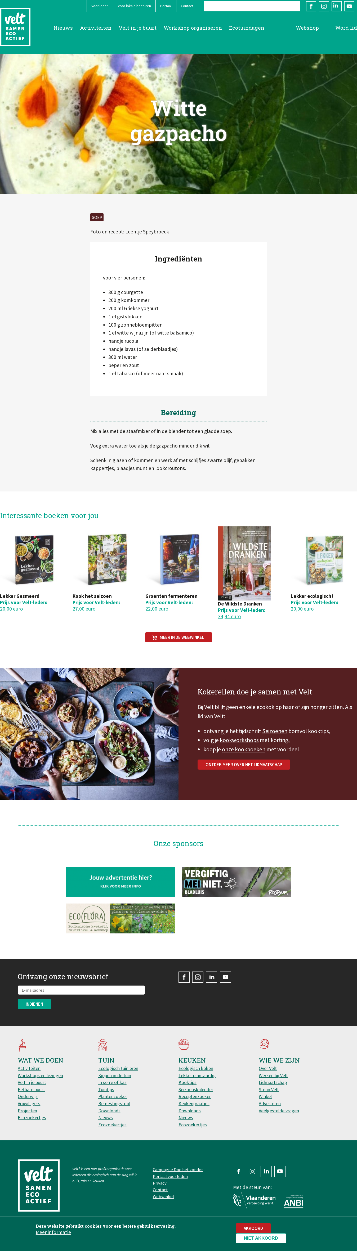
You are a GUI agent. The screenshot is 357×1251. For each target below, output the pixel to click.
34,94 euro (229, 616)
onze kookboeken (243, 753)
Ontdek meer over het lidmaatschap (244, 768)
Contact (187, 5)
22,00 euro (156, 609)
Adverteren (270, 1103)
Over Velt (268, 1068)
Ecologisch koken (195, 1068)
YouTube (349, 6)
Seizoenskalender (195, 1089)
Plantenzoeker (112, 1096)
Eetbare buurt (31, 1089)
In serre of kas (112, 1082)
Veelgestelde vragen (279, 1111)
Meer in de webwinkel (182, 637)
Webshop (307, 27)
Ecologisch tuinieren (118, 1068)
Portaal (166, 5)
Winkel (265, 1096)
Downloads (109, 1111)
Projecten (27, 1111)
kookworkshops (239, 744)
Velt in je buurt (138, 27)
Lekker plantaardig (197, 1075)
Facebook (311, 6)
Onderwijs (28, 1096)
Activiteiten (95, 27)
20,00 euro (11, 609)
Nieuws (63, 27)
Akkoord (253, 1229)
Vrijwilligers (29, 1103)
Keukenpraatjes (193, 1103)
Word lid (346, 27)
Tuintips (106, 1089)
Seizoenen (274, 735)
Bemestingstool (114, 1103)
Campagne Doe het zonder (178, 1169)
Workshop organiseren (193, 27)
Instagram (324, 6)
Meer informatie (53, 1233)
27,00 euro (84, 609)
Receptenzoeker (194, 1096)
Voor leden (100, 5)
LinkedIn (337, 6)
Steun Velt (269, 1089)
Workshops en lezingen (40, 1075)
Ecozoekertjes (32, 1117)
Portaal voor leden (170, 1176)
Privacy (160, 1183)
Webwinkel (163, 1196)
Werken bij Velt (273, 1075)
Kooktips (187, 1082)
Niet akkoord (261, 1239)
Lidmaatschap (273, 1082)
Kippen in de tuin (114, 1075)
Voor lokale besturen (134, 5)
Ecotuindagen (246, 27)
